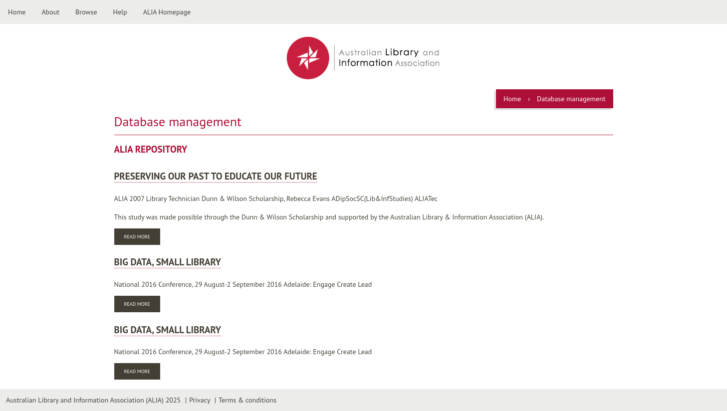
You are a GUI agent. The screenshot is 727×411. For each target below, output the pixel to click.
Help (120, 11)
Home (16, 11)
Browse (86, 11)
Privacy (199, 400)
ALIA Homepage (167, 11)
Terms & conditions (247, 400)
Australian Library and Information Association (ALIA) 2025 (93, 400)
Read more (142, 237)
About (50, 11)
